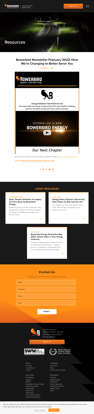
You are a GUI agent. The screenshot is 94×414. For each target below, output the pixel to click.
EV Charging (30, 377)
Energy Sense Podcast (57, 386)
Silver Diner (54, 366)
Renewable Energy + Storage (35, 384)
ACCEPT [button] (54, 410)
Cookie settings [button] (39, 410)
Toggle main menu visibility (87, 6)
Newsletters (54, 382)
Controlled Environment (33, 395)
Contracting (29, 391)
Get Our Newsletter (56, 384)
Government (29, 393)
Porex (52, 368)
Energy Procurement (32, 386)
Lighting (28, 380)
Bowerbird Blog (55, 380)
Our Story (29, 366)
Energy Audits (30, 388)
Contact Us (73, 6)
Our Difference (30, 368)
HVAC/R (28, 382)
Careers (28, 370)
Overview (53, 377)
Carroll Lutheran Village (57, 370)
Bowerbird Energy (12, 6)
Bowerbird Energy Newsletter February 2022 (38, 160)
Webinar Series (55, 388)
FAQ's (52, 391)
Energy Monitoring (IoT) (33, 397)
